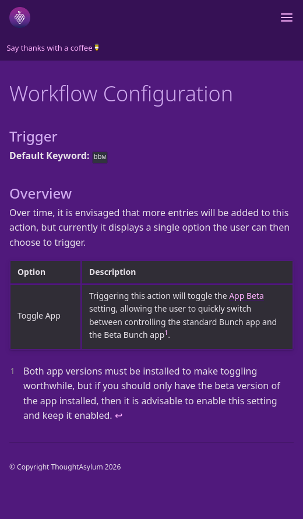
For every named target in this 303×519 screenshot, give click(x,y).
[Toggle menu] (286, 17)
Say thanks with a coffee (52, 48)
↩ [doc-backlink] (118, 415)
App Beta (246, 295)
